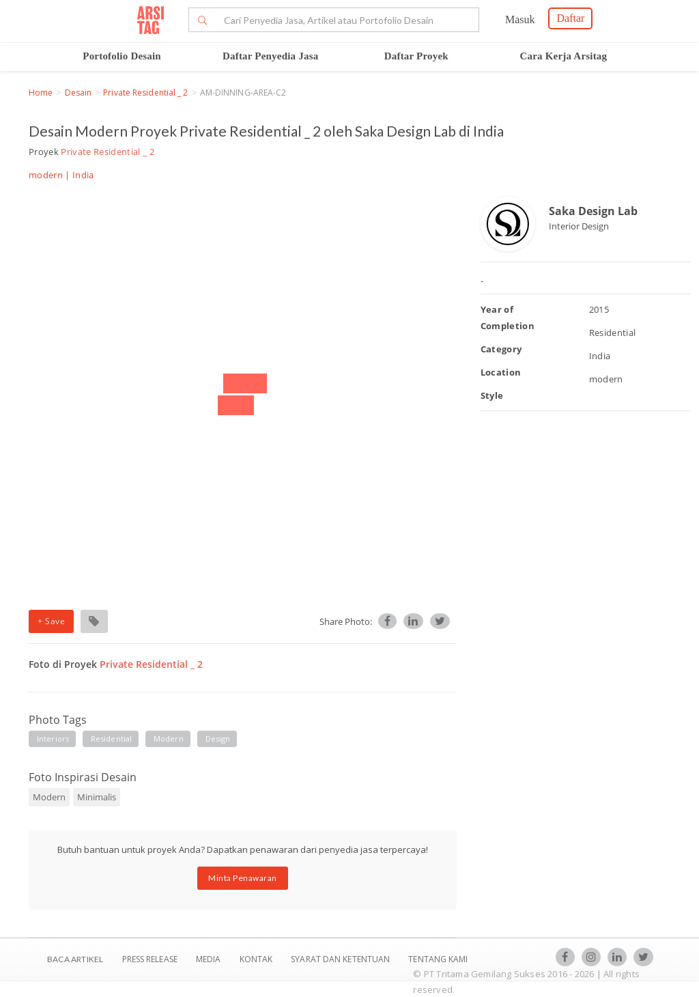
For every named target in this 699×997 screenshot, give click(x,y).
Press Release (149, 959)
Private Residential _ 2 (145, 92)
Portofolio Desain (122, 56)
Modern (49, 797)
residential (111, 738)
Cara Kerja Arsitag (564, 56)
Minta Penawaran (242, 878)
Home (41, 92)
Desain (78, 92)
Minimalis (96, 797)
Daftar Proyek (416, 56)
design (218, 738)
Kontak (257, 959)
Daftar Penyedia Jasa (270, 56)
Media (209, 959)
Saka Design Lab (593, 211)
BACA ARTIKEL (75, 959)
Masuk (520, 19)
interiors (53, 738)
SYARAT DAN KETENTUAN (341, 959)
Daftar (570, 18)
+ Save (51, 621)
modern (169, 738)
